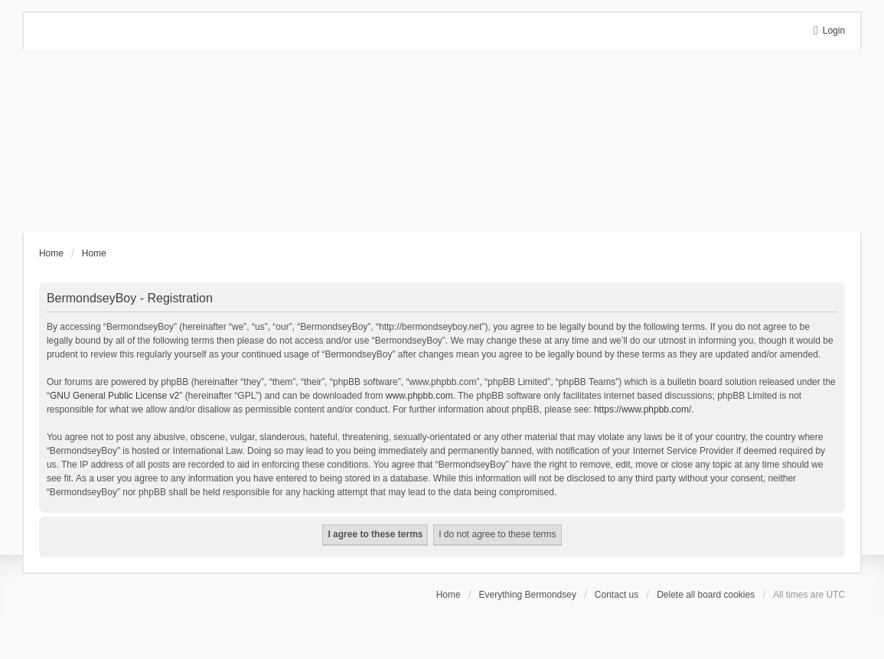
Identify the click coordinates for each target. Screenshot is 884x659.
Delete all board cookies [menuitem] (706, 594)
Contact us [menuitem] (616, 594)
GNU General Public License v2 (114, 395)
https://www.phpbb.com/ (642, 409)
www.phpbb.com (419, 395)
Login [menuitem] (834, 30)
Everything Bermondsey (527, 594)
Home (448, 594)
